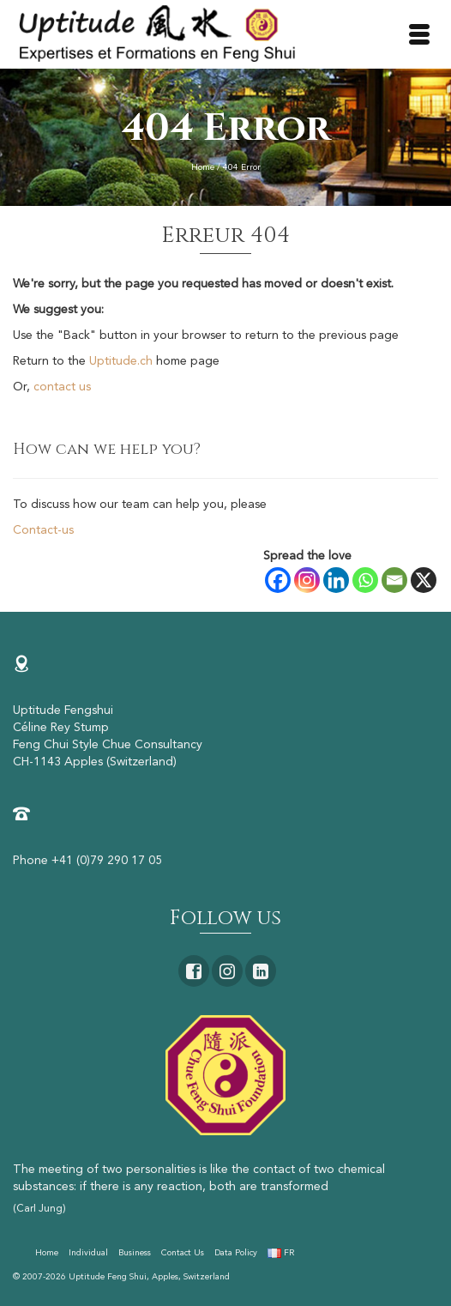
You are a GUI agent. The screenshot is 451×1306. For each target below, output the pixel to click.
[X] (423, 580)
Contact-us (43, 530)
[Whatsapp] (365, 580)
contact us (62, 387)
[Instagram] (307, 580)
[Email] (394, 580)
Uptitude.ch (121, 361)
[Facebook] (278, 580)
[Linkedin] (336, 580)
